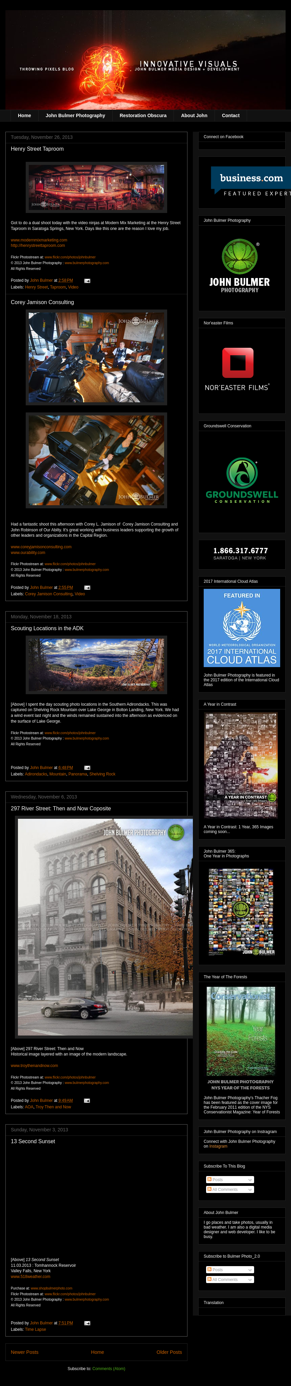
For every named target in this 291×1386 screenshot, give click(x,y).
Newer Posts (25, 1352)
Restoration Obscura (143, 115)
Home (24, 115)
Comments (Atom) (108, 1368)
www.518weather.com (30, 1276)
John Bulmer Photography (75, 115)
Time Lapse (35, 1329)
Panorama (77, 774)
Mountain (57, 774)
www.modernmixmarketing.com (39, 240)
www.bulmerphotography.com (87, 263)
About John (194, 115)
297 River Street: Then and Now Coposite (61, 808)
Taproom (58, 287)
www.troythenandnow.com (34, 1065)
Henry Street (36, 287)
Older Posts (169, 1352)
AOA (29, 1107)
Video (73, 287)
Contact (231, 115)
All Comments (222, 1189)
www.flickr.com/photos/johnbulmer (70, 257)
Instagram (218, 1146)
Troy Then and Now (53, 1107)
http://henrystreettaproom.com (38, 245)
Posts (215, 1179)
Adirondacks (36, 774)
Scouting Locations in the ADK (47, 628)
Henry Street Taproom (37, 149)
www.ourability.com (28, 552)
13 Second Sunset (33, 1141)
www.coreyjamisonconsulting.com (41, 547)
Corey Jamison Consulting (42, 302)
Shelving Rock (102, 774)
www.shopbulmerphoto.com (51, 1288)
